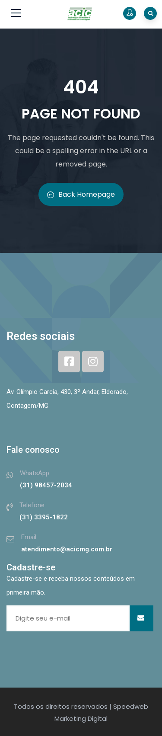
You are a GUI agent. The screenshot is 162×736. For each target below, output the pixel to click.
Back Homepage (81, 194)
